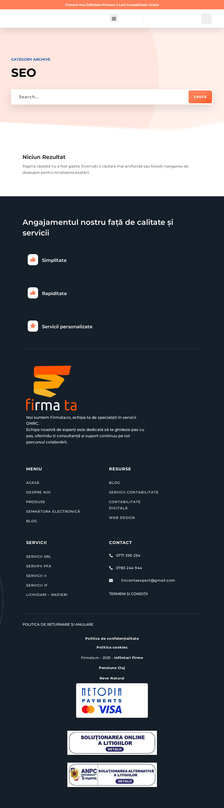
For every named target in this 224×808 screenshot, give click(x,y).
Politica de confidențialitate (112, 638)
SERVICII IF (37, 585)
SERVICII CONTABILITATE (134, 492)
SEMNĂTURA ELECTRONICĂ (53, 511)
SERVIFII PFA (39, 566)
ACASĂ (33, 482)
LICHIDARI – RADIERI (47, 595)
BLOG (31, 521)
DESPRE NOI (38, 492)
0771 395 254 (128, 555)
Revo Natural (112, 678)
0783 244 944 (129, 568)
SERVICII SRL (38, 556)
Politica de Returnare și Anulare (58, 624)
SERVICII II (36, 576)
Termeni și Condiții (128, 593)
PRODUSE (35, 502)
